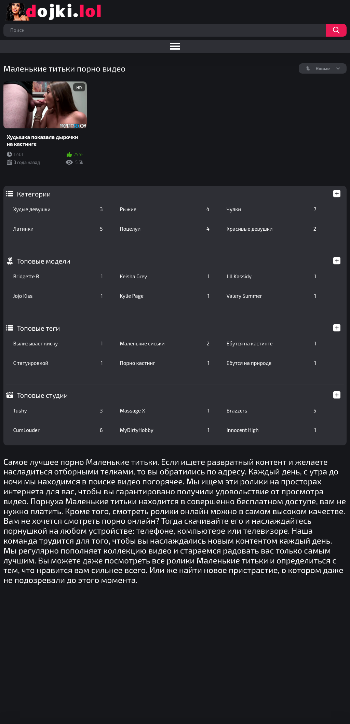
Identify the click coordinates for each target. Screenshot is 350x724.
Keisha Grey (165, 276)
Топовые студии (42, 395)
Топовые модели (43, 261)
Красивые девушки (271, 229)
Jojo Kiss (58, 296)
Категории (34, 194)
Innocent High (271, 430)
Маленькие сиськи (165, 343)
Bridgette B (58, 276)
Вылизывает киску (58, 343)
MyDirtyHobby (165, 430)
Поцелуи (165, 229)
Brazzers (271, 410)
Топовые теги (38, 328)
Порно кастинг (165, 363)
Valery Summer (271, 296)
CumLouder (58, 430)
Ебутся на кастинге (271, 343)
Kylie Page (165, 296)
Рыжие (165, 209)
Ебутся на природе (271, 363)
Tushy (58, 410)
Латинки (58, 229)
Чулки (271, 209)
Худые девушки (58, 209)
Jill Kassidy (271, 276)
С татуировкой (58, 363)
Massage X (165, 410)
